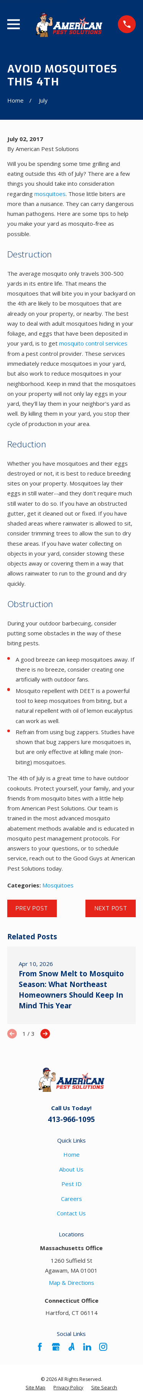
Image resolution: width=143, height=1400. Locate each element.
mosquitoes (50, 194)
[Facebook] (40, 1347)
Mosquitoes (58, 885)
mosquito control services (93, 343)
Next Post (110, 908)
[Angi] (71, 1347)
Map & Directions (71, 1282)
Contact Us (71, 1213)
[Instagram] (103, 1347)
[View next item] (45, 1033)
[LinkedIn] (87, 1347)
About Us (71, 1169)
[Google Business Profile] (56, 1347)
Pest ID (71, 1184)
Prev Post (32, 908)
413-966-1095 (71, 1119)
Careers (71, 1198)
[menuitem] (35, 1388)
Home (71, 1154)
